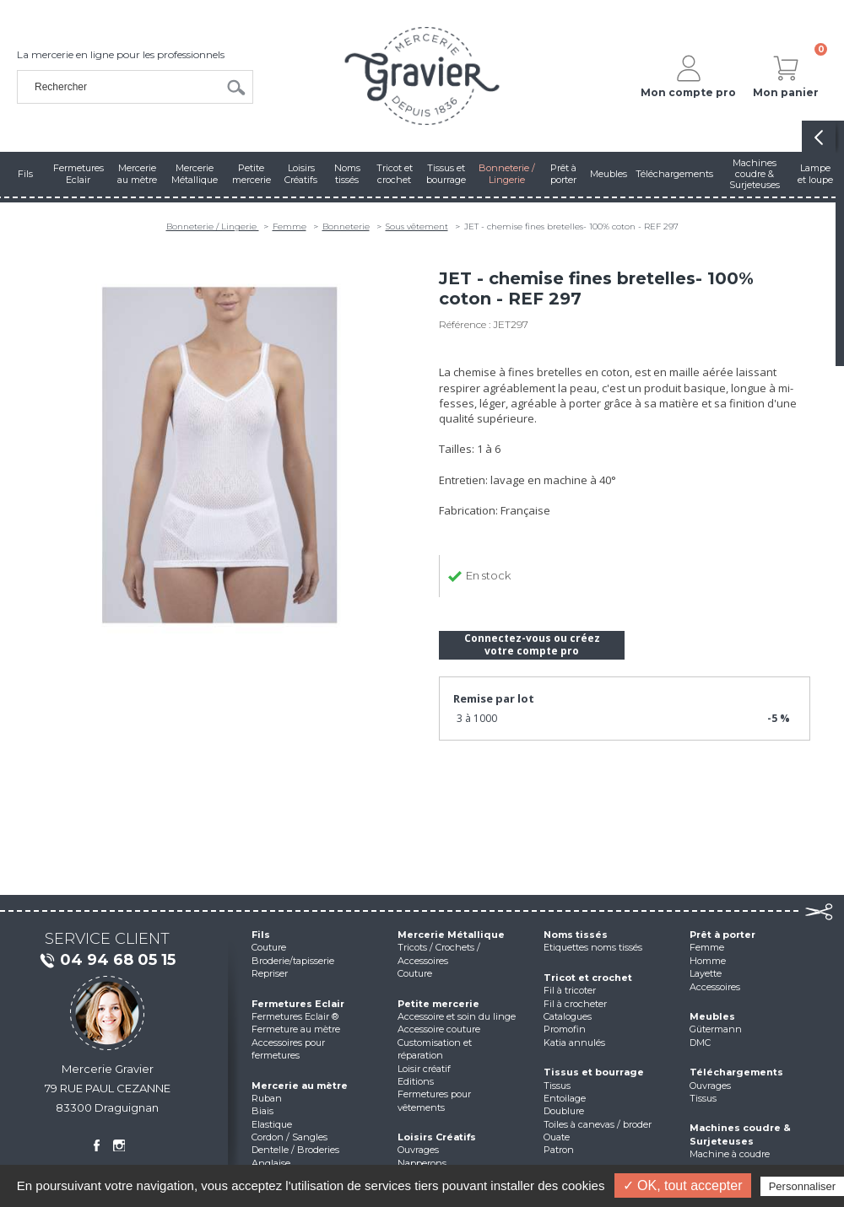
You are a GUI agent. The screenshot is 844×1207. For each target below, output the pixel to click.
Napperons (422, 1163)
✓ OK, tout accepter (683, 1185)
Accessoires (715, 987)
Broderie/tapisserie (293, 961)
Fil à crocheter (575, 1004)
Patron (559, 1150)
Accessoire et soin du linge (457, 1016)
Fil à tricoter (570, 990)
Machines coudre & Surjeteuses (740, 1134)
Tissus (557, 1085)
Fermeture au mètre (296, 1029)
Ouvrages (418, 1150)
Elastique (272, 1124)
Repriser (270, 973)
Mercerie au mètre (300, 1085)
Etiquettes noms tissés (593, 947)
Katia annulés (574, 1042)
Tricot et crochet (588, 977)
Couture (269, 947)
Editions (416, 1081)
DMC (700, 1042)
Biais (262, 1111)
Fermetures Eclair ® (295, 1016)
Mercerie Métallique (451, 934)
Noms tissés (576, 934)
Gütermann (716, 1029)
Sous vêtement (417, 226)
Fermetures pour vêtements (434, 1100)
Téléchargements (736, 1072)
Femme (289, 226)
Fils (261, 934)
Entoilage (565, 1098)
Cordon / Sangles (289, 1137)
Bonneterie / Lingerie (212, 226)
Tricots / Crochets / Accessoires (439, 953)
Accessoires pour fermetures (288, 1049)
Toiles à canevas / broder (598, 1124)
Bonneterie (346, 226)
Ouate (557, 1137)
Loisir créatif (424, 1069)
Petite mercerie (438, 1004)
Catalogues (568, 1016)
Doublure (564, 1111)
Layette (706, 973)
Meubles (712, 1016)
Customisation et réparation (435, 1049)
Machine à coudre (730, 1154)
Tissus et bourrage (594, 1072)
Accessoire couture (439, 1029)
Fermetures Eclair (298, 1004)
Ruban (267, 1098)
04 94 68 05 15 (107, 961)
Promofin (565, 1029)
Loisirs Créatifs (437, 1137)
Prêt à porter (722, 934)
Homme (708, 961)
